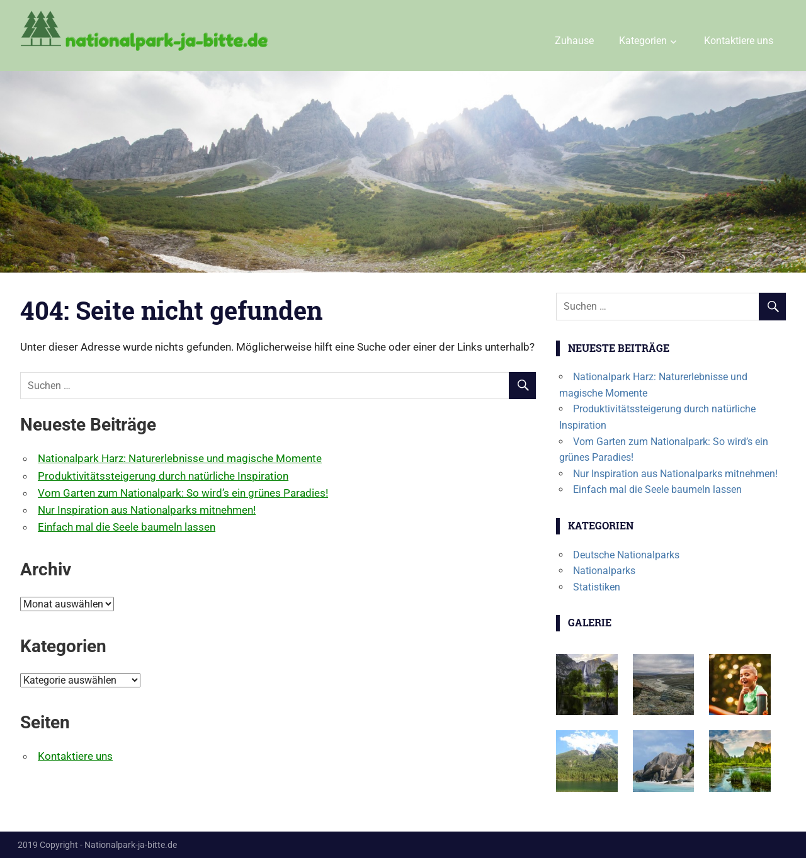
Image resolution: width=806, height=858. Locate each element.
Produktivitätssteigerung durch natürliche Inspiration (163, 476)
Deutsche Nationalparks (626, 555)
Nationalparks (604, 571)
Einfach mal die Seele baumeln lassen (126, 527)
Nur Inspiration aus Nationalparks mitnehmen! (147, 510)
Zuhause (574, 41)
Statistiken (596, 587)
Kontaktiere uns (738, 41)
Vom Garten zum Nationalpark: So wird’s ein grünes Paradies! (183, 493)
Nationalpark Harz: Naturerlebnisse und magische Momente (180, 458)
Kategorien (643, 41)
